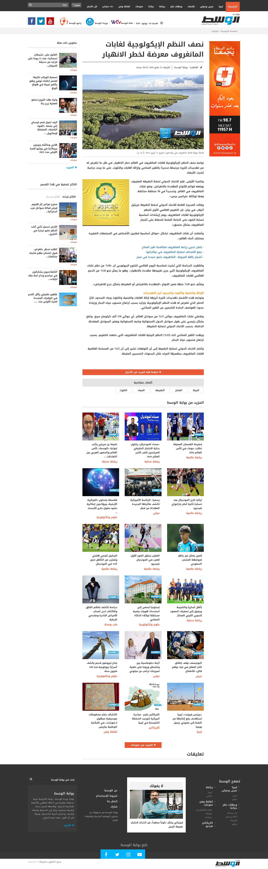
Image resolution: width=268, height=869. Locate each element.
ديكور (234, 824)
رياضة (161, 6)
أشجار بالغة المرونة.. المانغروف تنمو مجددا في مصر (169, 257)
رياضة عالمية (194, 457)
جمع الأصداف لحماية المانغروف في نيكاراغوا (174, 252)
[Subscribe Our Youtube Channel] (51, 22)
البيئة (196, 390)
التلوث (123, 390)
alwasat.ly (32, 862)
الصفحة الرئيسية (229, 31)
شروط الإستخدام (106, 795)
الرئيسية (232, 6)
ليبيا (219, 6)
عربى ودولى (205, 6)
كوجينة (233, 820)
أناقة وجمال (231, 817)
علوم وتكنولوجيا (107, 517)
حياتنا (150, 6)
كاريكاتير (154, 727)
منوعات (138, 6)
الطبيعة (160, 390)
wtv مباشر (107, 6)
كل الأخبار (92, 6)
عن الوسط (110, 790)
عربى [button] (76, 5)
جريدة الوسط (95, 23)
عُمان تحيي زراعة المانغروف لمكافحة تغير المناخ (172, 247)
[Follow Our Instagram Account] (128, 855)
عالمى (209, 796)
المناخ (178, 390)
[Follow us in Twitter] (42, 22)
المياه (141, 390)
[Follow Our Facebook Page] (32, 22)
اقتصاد (190, 6)
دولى (156, 513)
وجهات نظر (175, 6)
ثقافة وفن (123, 6)
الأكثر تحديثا (53, 196)
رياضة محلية (109, 461)
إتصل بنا (112, 801)
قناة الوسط (120, 23)
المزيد (68, 825)
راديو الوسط (69, 23)
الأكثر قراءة (69, 196)
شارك (114, 806)
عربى (199, 676)
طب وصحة (110, 624)
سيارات (208, 817)
